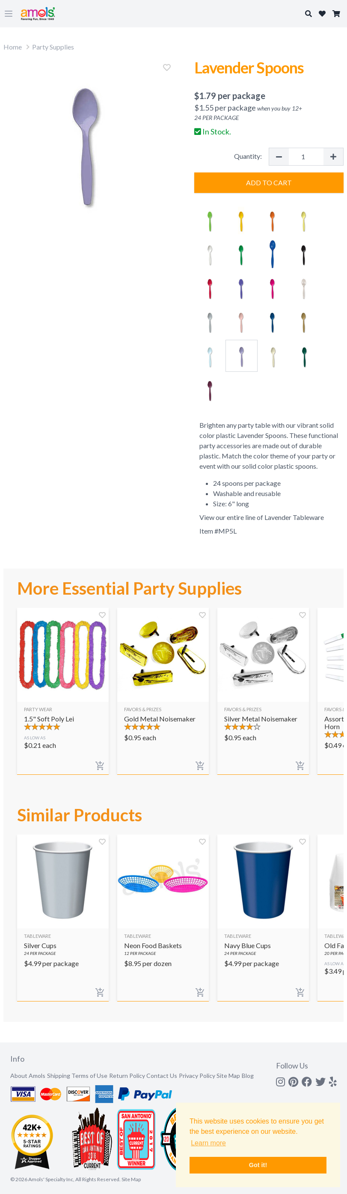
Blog (248, 1075)
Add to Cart (269, 182)
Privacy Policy (197, 1075)
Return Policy (127, 1075)
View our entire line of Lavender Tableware (261, 517)
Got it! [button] (258, 1165)
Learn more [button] (208, 1143)
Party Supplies (53, 47)
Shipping (58, 1075)
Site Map (228, 1075)
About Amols (27, 1075)
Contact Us (161, 1075)
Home (12, 47)
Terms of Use (89, 1075)
